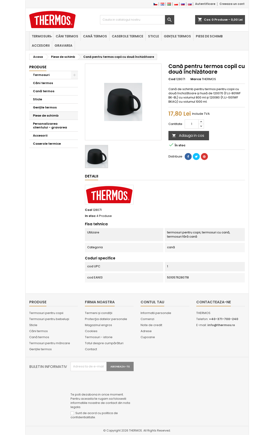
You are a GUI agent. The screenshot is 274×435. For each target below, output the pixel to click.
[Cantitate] (192, 124)
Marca (195, 79)
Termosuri (41, 36)
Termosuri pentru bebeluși (49, 319)
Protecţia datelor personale (106, 319)
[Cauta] (137, 19)
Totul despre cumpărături (104, 343)
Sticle (153, 36)
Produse (37, 67)
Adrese (146, 331)
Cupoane (148, 337)
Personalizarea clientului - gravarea (50, 125)
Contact (91, 349)
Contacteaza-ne (213, 302)
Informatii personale (156, 313)
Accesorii (41, 45)
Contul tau (152, 302)
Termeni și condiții (98, 313)
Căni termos (67, 36)
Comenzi (147, 319)
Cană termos (95, 36)
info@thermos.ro (221, 325)
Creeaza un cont (232, 4)
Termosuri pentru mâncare (49, 343)
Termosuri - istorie (99, 337)
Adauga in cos (188, 135)
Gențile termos (177, 36)
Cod (171, 79)
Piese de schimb (209, 36)
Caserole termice (127, 36)
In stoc (90, 216)
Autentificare (205, 4)
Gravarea (63, 45)
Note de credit (151, 325)
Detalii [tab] (91, 176)
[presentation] (106, 382)
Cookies (91, 331)
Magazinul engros (98, 325)
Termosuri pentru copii (46, 313)
